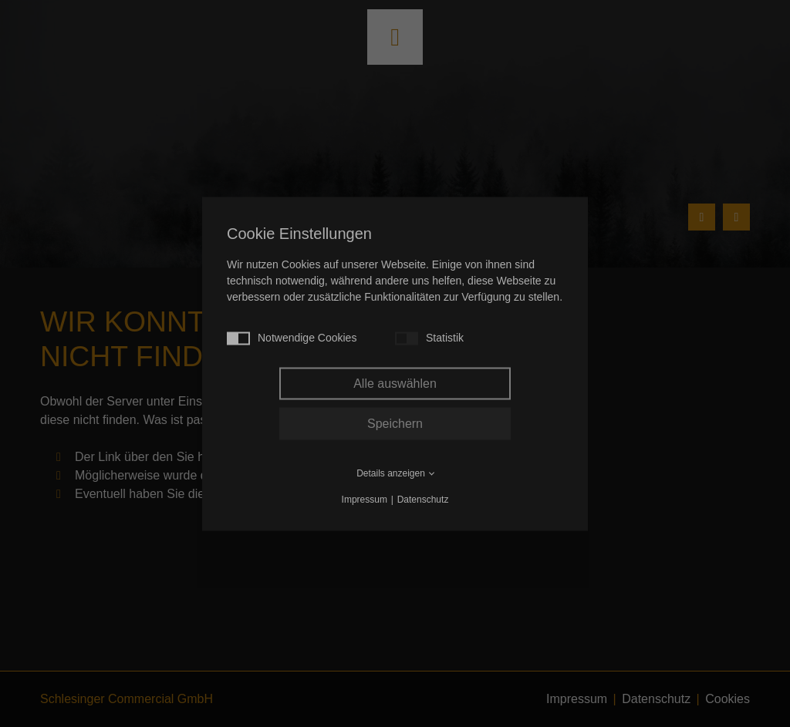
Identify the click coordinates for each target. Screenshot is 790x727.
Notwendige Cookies (291, 338)
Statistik (429, 338)
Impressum (364, 498)
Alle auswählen (395, 382)
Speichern (395, 422)
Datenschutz (423, 498)
